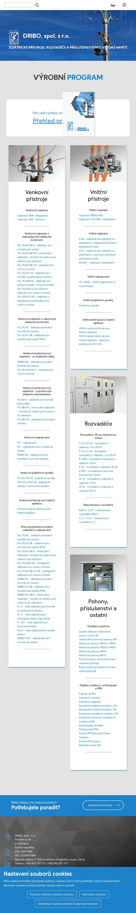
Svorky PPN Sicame (90, 741)
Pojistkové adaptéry (90, 701)
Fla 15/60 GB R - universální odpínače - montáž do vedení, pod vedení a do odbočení (36, 555)
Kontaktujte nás (104, 805)
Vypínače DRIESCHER (91, 215)
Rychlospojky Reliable (91, 725)
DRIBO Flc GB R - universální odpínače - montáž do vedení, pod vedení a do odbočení (36, 598)
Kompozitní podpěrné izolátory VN (98, 713)
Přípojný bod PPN (88, 729)
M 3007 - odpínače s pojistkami (96, 262)
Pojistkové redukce (89, 697)
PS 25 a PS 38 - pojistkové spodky (36, 478)
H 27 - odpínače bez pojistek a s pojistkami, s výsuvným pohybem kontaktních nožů (97, 254)
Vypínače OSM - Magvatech (32, 215)
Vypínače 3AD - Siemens (31, 219)
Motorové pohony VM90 (92, 651)
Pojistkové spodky (89, 305)
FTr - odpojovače (26, 442)
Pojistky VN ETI (87, 693)
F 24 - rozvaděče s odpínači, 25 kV (98, 467)
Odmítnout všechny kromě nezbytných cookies (68, 904)
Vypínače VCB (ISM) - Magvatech (97, 219)
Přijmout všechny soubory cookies (52, 894)
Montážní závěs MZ (90, 745)
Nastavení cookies (94, 894)
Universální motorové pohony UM (98, 639)
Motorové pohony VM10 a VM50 (97, 643)
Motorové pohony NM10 (92, 655)
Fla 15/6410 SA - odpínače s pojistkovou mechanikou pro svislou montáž (33, 300)
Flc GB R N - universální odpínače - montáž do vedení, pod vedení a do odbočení (36, 411)
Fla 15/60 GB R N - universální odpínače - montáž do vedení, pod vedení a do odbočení (36, 257)
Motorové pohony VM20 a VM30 (97, 647)
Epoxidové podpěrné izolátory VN (98, 705)
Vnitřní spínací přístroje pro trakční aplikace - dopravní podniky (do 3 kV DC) (94, 340)
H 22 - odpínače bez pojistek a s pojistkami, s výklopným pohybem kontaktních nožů (98, 242)
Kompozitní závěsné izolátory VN (97, 709)
